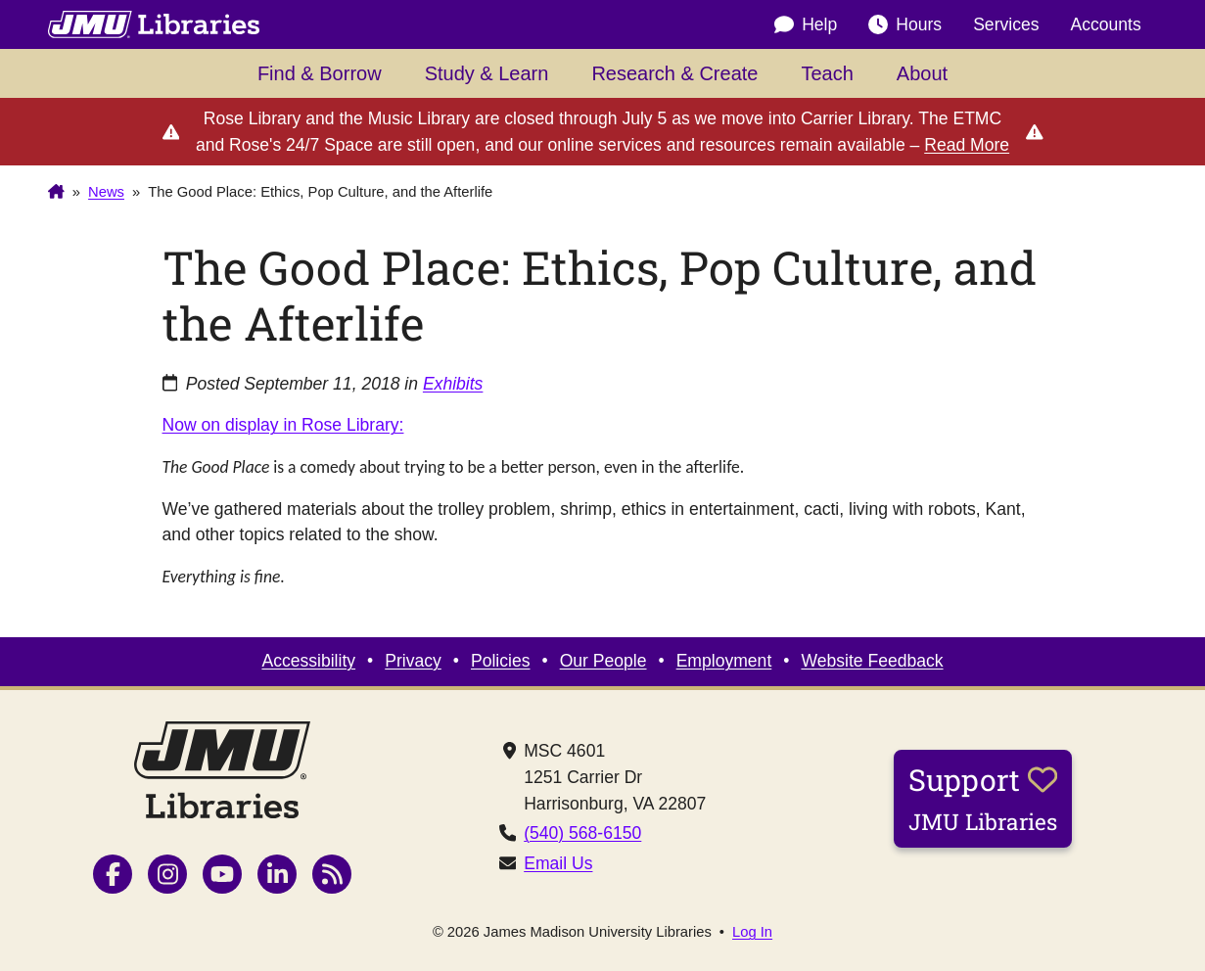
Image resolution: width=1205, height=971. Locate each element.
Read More (966, 145)
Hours (905, 24)
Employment (724, 660)
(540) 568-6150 (582, 833)
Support (982, 798)
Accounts (1106, 24)
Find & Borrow (319, 73)
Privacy (413, 660)
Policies (501, 660)
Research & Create (674, 73)
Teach (827, 73)
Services (1006, 24)
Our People (603, 660)
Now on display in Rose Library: (283, 425)
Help (805, 24)
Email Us (558, 863)
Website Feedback (872, 660)
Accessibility (308, 660)
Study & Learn (487, 73)
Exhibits (453, 383)
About (922, 73)
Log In (752, 932)
